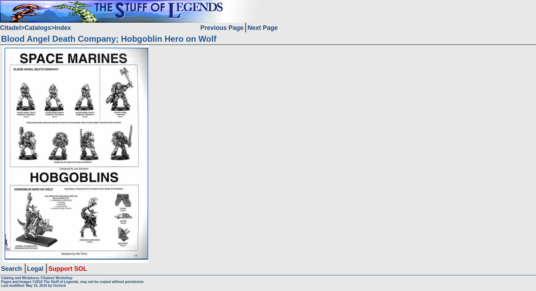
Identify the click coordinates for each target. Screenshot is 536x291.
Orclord (59, 286)
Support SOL (67, 268)
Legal (35, 268)
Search (11, 268)
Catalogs (38, 27)
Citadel (10, 27)
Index (63, 27)
